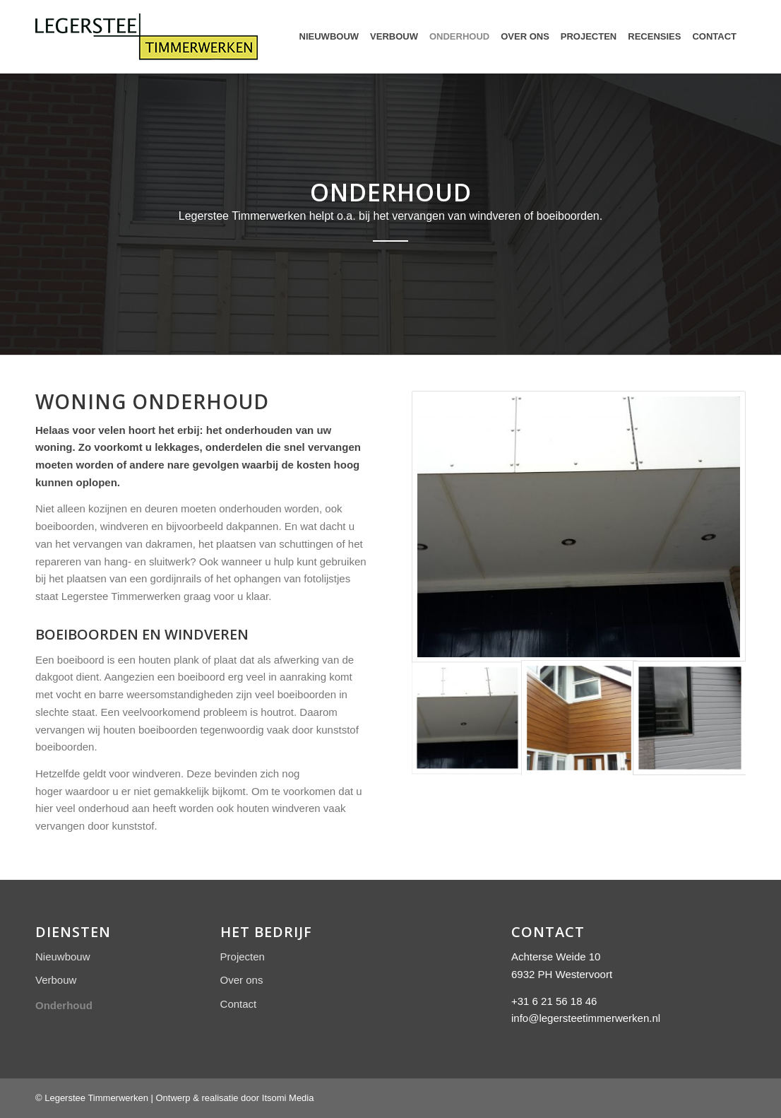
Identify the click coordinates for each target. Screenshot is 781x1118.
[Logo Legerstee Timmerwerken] (146, 36)
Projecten (242, 957)
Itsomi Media (288, 1098)
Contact (238, 1004)
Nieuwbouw (62, 957)
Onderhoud (64, 1005)
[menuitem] (329, 36)
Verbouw (55, 980)
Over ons (241, 980)
